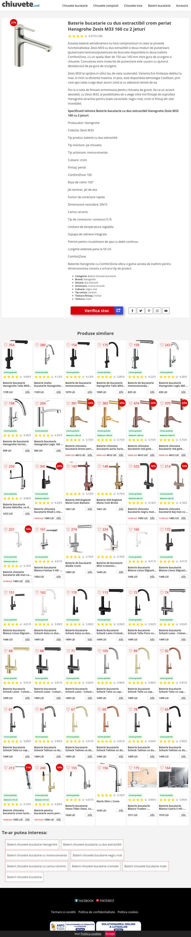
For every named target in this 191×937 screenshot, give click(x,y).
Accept (110, 934)
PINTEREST (105, 901)
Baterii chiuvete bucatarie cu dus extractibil (92, 844)
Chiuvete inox (133, 6)
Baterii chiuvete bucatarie (24, 877)
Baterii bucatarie (159, 6)
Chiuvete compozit (105, 6)
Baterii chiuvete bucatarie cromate (95, 866)
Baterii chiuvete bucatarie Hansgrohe (32, 844)
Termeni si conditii (63, 912)
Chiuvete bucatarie (75, 6)
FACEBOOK (84, 901)
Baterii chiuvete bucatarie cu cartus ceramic (36, 866)
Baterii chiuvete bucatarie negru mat (97, 855)
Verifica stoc (104, 310)
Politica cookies (128, 912)
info (27, 391)
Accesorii (182, 6)
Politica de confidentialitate (96, 912)
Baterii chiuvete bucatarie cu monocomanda (37, 855)
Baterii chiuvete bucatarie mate (145, 866)
